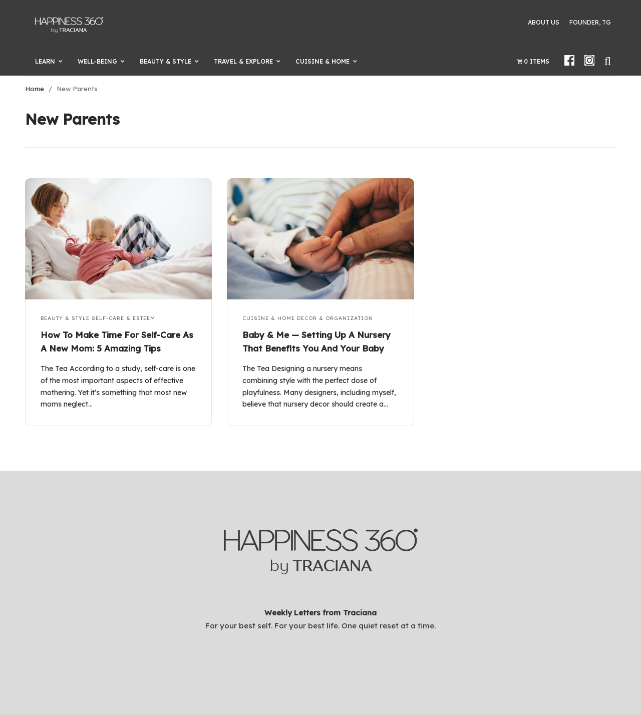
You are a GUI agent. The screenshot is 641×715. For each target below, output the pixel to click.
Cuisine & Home (268, 318)
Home (34, 89)
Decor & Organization (335, 318)
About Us (543, 22)
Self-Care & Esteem (123, 318)
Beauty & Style (65, 318)
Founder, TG (590, 22)
